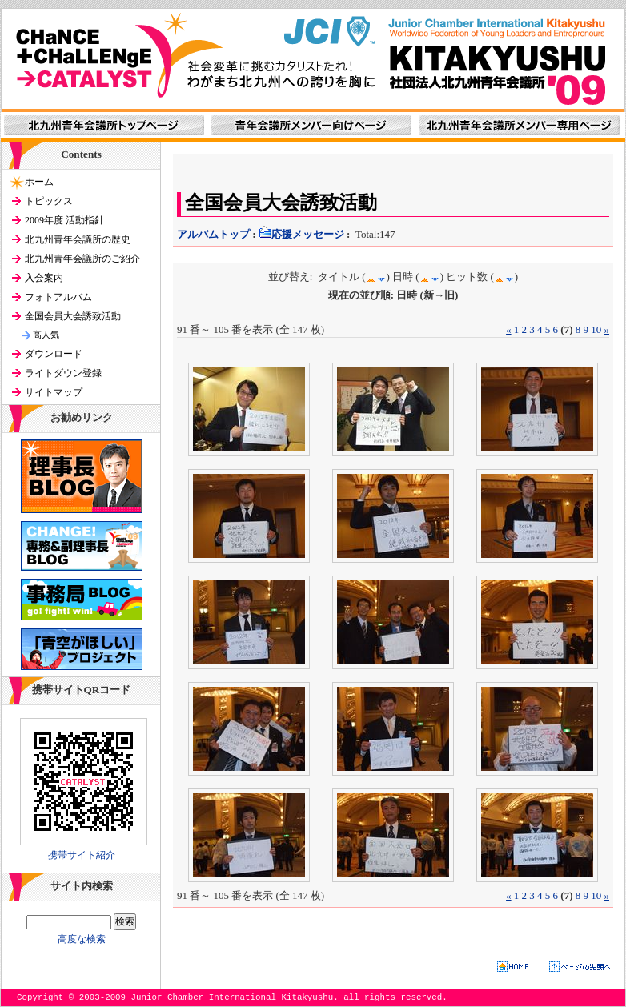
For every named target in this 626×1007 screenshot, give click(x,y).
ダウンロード (53, 353)
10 (596, 329)
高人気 (46, 334)
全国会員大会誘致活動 (73, 316)
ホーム (39, 181)
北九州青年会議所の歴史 (77, 239)
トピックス (49, 201)
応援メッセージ (301, 234)
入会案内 (44, 277)
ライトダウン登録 (63, 373)
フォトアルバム (58, 297)
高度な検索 (82, 939)
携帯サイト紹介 (81, 855)
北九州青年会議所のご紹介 (82, 258)
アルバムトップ (213, 234)
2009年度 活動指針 (64, 220)
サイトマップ (53, 392)
